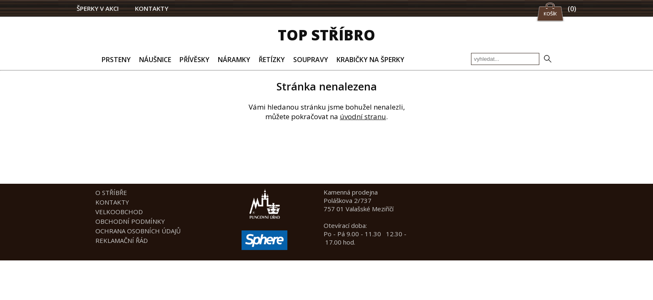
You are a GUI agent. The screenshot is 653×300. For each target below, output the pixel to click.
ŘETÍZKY (272, 59)
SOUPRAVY (310, 59)
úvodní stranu (363, 116)
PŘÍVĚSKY (194, 59)
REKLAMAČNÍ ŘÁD (121, 240)
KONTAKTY (151, 8)
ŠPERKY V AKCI (98, 8)
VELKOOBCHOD (119, 212)
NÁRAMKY (234, 59)
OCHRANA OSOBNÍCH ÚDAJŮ (138, 231)
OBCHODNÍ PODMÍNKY (130, 221)
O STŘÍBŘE (111, 192)
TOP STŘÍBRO (326, 35)
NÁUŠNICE (155, 59)
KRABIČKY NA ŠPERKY (370, 59)
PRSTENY (116, 59)
